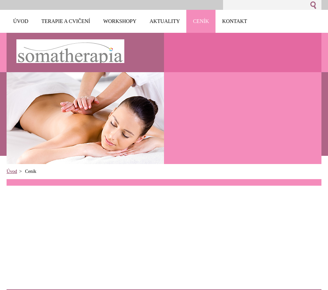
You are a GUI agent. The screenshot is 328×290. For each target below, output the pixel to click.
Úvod (12, 171)
